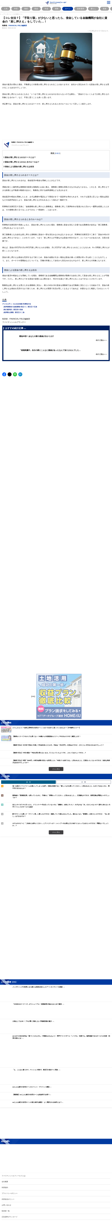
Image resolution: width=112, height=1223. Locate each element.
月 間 (83, 782)
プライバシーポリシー (10, 1193)
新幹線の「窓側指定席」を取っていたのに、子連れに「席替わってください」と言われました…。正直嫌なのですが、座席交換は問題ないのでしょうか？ (61, 796)
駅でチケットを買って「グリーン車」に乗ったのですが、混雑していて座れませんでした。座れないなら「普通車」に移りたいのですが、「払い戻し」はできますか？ (61, 815)
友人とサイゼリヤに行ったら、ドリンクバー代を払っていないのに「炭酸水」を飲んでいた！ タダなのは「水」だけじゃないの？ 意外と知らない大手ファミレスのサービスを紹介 (61, 806)
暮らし (93, 8)
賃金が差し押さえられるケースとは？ (20, 157)
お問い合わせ (6, 1205)
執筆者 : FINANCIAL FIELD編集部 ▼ (22, 142)
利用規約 (5, 1187)
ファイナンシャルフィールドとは (13, 1175)
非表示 (57, 153)
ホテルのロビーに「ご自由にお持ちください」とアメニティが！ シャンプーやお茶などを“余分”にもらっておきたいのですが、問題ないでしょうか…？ (60, 824)
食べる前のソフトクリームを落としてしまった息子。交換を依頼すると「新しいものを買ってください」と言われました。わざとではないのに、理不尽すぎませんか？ (61, 787)
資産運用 (80, 8)
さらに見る (56, 769)
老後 (104, 8)
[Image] (56, 3)
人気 (5, 8)
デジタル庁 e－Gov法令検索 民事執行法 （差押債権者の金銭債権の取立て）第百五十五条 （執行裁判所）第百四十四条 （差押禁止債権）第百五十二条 (19, 308)
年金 (46, 8)
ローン (67, 8)
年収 (16, 8)
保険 (56, 8)
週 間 (28, 782)
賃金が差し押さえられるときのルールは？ (21, 162)
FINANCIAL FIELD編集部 (18, 25)
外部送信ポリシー (8, 1199)
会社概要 (5, 1181)
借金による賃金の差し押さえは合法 (19, 166)
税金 (36, 8)
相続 (26, 8)
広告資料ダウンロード (10, 1216)
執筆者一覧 (6, 1211)
